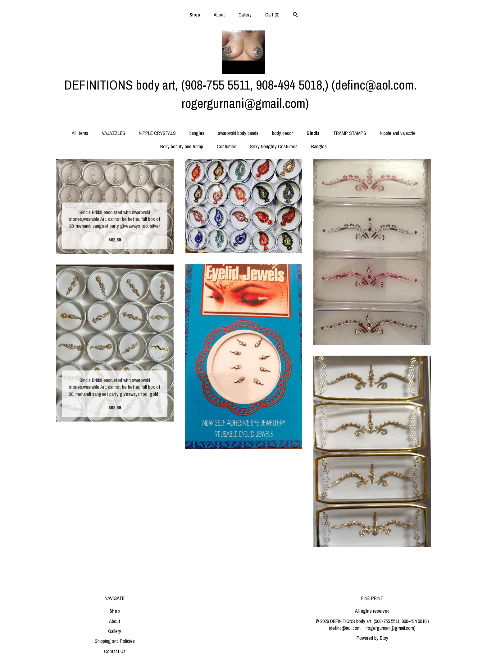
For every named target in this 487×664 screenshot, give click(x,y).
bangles (196, 133)
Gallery (245, 14)
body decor (282, 133)
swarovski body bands (238, 133)
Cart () (272, 14)
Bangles (319, 146)
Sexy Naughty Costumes (274, 146)
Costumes (226, 146)
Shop (194, 14)
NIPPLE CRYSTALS (157, 133)
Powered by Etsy (372, 637)
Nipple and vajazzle (398, 133)
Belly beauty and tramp (181, 146)
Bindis (313, 133)
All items (80, 133)
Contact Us (114, 651)
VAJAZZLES (113, 133)
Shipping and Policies (115, 641)
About (219, 14)
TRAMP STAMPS (349, 133)
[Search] (295, 15)
